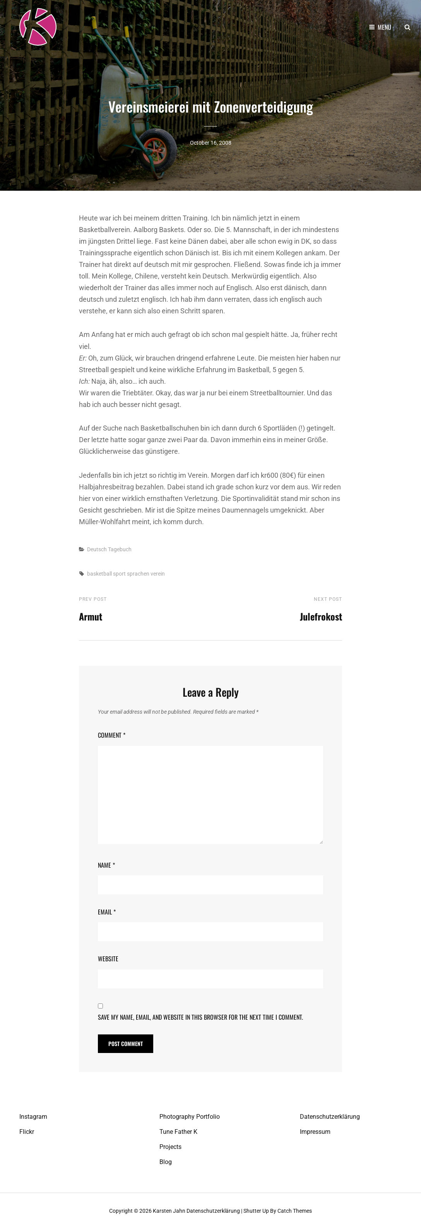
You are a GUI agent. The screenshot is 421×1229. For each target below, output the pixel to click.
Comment (111, 735)
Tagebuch (120, 549)
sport (119, 574)
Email (107, 911)
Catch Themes (294, 1211)
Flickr (26, 1131)
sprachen (138, 574)
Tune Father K (178, 1131)
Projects (170, 1146)
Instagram (33, 1116)
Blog (165, 1162)
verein (158, 574)
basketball (99, 574)
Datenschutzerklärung (330, 1116)
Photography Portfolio (189, 1116)
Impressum (315, 1131)
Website (108, 958)
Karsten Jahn (169, 1211)
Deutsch (97, 549)
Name (106, 865)
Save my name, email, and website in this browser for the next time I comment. (200, 1017)
